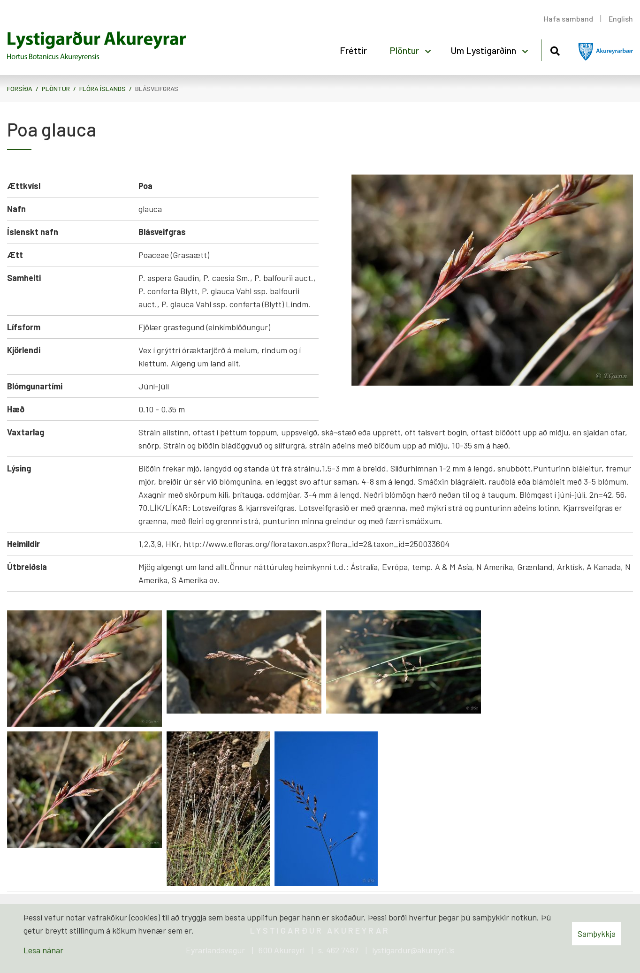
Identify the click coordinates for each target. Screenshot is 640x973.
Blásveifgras (156, 88)
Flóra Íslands (102, 88)
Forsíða (19, 88)
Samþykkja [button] (597, 933)
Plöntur (56, 88)
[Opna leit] (555, 49)
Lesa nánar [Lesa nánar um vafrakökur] (43, 950)
